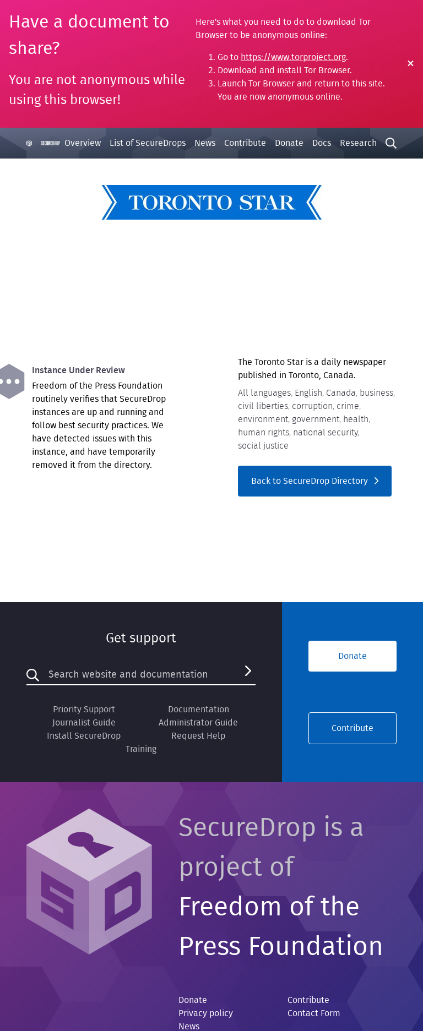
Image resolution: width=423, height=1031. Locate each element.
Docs (321, 143)
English (308, 393)
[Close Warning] (410, 64)
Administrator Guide (198, 722)
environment (263, 419)
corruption (312, 406)
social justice (263, 445)
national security (325, 432)
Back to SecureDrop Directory (314, 481)
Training (141, 749)
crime (348, 406)
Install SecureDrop (84, 736)
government (315, 419)
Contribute (245, 143)
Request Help (198, 736)
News (204, 143)
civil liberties (263, 406)
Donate (289, 143)
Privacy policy (205, 1013)
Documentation (198, 709)
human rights (263, 432)
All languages (264, 393)
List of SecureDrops (148, 143)
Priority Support (84, 709)
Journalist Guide (84, 722)
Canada (341, 393)
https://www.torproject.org (293, 57)
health (355, 419)
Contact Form (314, 1013)
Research (358, 143)
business (376, 393)
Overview (82, 143)
